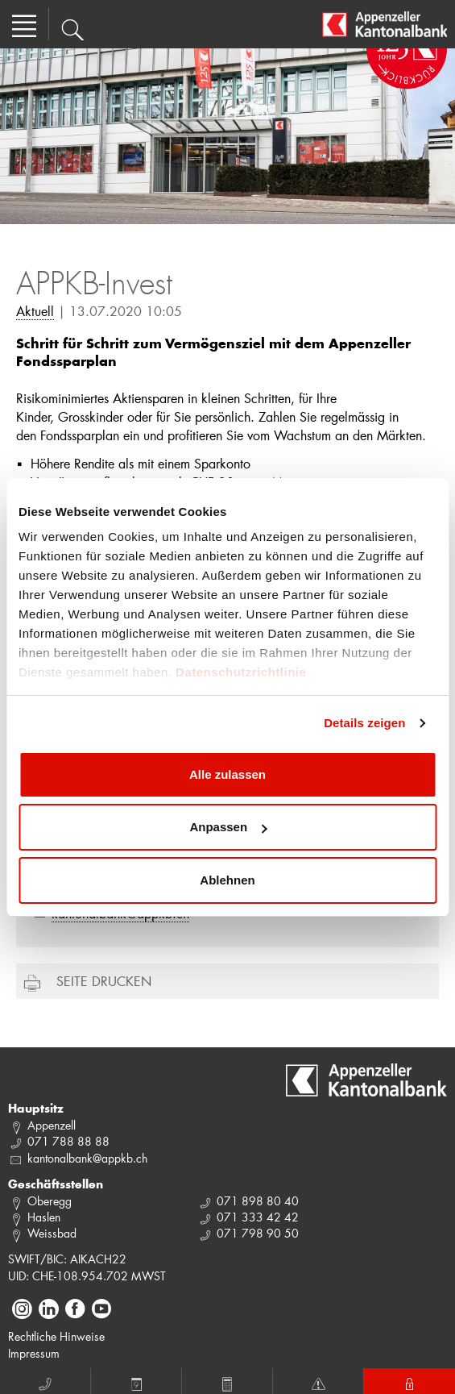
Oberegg (49, 1201)
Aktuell (35, 310)
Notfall (318, 1382)
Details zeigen (364, 723)
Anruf (45, 1382)
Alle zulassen (227, 774)
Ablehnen (227, 880)
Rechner (227, 1382)
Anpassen (228, 827)
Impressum (34, 1353)
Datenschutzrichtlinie (241, 672)
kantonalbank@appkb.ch (87, 1158)
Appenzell (51, 1125)
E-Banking (409, 1382)
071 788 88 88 (68, 1141)
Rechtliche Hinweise (56, 1336)
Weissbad (52, 1233)
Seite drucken (103, 980)
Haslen (43, 1217)
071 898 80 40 (258, 1201)
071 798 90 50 (258, 1233)
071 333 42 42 (258, 1217)
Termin (136, 1382)
